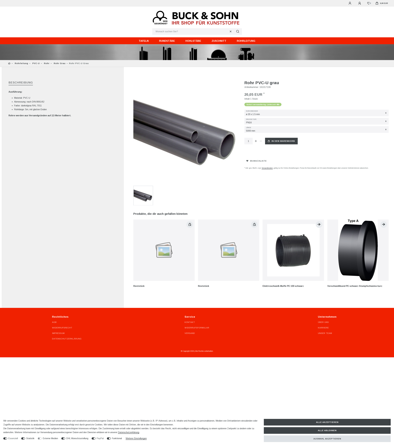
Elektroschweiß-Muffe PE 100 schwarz (283, 250)
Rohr (46, 63)
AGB (54, 286)
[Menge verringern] (260, 141)
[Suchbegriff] (193, 31)
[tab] (21, 82)
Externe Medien (50, 438)
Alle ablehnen (327, 430)
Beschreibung (21, 82)
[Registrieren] (360, 3)
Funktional (117, 438)
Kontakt (190, 286)
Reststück (139, 250)
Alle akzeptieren (327, 422)
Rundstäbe (167, 41)
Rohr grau (59, 63)
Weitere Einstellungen (136, 438)
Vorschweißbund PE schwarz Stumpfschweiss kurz (354, 250)
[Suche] (238, 31)
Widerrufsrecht (62, 292)
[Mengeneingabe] (248, 141)
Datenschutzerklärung (67, 303)
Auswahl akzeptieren (327, 439)
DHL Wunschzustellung (77, 438)
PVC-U (36, 63)
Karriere (323, 292)
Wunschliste (256, 161)
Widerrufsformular (197, 292)
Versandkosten (267, 168)
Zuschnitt (219, 41)
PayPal (100, 438)
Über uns (323, 286)
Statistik (30, 438)
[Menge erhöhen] (255, 141)
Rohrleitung (246, 41)
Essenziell (13, 438)
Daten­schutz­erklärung (128, 432)
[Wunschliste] (369, 3)
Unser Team (325, 297)
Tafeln (144, 41)
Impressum (58, 297)
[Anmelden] (350, 3)
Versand (190, 297)
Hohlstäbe (193, 41)
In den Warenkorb (281, 141)
